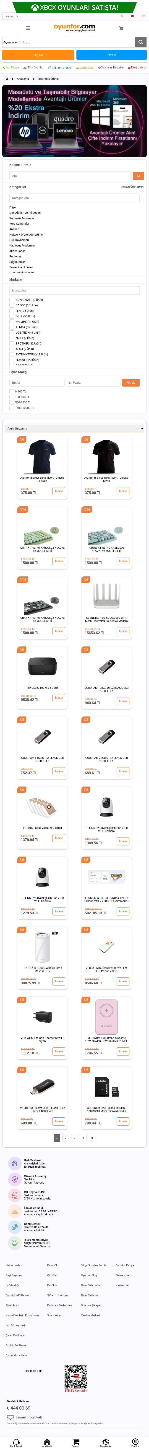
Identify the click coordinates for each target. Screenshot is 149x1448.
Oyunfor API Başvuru (18, 1295)
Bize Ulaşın (12, 1305)
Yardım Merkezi (90, 1315)
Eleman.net (123, 1275)
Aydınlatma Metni (17, 1355)
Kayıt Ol (52, 1265)
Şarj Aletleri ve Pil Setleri (25, 212)
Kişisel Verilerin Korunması (22, 1315)
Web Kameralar (19, 223)
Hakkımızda (13, 1265)
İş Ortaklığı (12, 1285)
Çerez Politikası (15, 1335)
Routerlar (15, 256)
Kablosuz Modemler (22, 245)
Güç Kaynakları (19, 240)
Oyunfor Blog (89, 1275)
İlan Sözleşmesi (15, 1325)
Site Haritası (54, 1315)
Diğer (12, 207)
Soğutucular (17, 262)
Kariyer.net (122, 1285)
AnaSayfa (23, 78)
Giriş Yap (52, 1275)
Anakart (14, 229)
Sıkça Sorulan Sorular (94, 1265)
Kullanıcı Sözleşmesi (60, 1305)
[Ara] (141, 42)
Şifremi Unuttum (57, 1295)
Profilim (52, 1285)
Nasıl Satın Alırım (91, 1285)
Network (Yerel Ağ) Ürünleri (26, 234)
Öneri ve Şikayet (91, 1305)
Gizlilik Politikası (16, 1345)
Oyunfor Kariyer (125, 1265)
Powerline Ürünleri (21, 267)
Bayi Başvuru (14, 1275)
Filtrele (131, 382)
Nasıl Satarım (89, 1295)
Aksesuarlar (17, 251)
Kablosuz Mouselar (21, 218)
